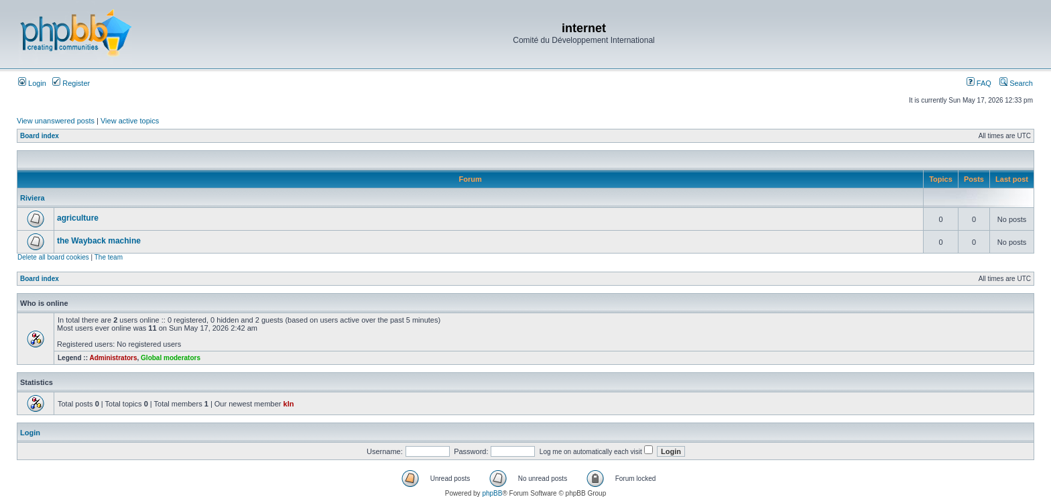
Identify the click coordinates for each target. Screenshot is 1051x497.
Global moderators (170, 358)
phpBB (492, 493)
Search (1016, 83)
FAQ (979, 83)
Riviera (32, 198)
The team (109, 257)
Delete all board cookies (53, 257)
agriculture (78, 218)
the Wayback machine (99, 240)
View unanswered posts (56, 121)
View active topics (130, 121)
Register (71, 83)
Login (32, 83)
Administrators (113, 358)
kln (289, 404)
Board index (39, 136)
